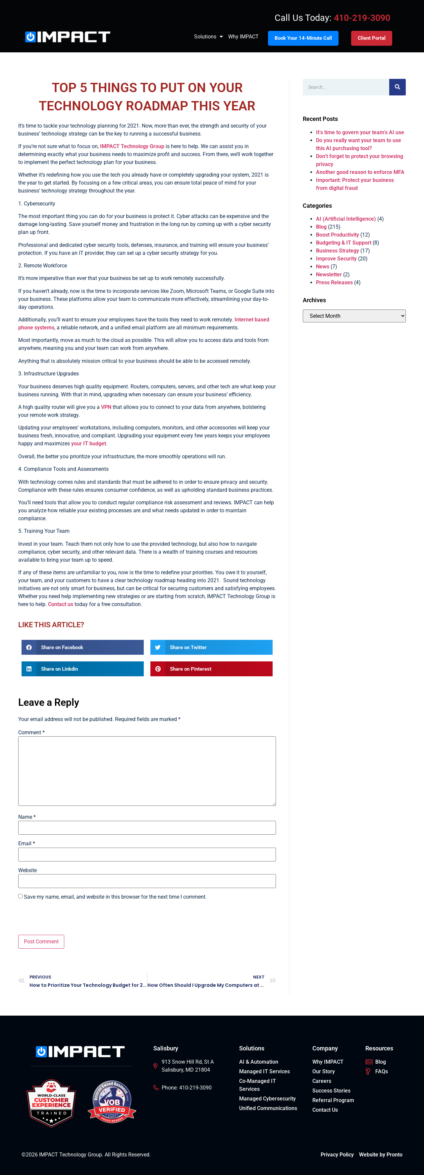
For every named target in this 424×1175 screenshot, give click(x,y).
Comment (31, 732)
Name (27, 817)
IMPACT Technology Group (132, 146)
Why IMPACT (243, 36)
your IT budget (88, 443)
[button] (83, 647)
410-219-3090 (362, 18)
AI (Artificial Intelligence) (346, 219)
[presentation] (68, 918)
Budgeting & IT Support (343, 243)
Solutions (208, 37)
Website (27, 870)
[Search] (397, 87)
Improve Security (336, 258)
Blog (321, 227)
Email (26, 843)
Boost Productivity (337, 235)
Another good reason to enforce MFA (360, 172)
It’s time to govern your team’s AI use (360, 132)
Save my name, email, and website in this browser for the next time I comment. (115, 897)
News (322, 266)
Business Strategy (337, 251)
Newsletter (329, 274)
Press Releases (334, 282)
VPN (106, 407)
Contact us (60, 604)
